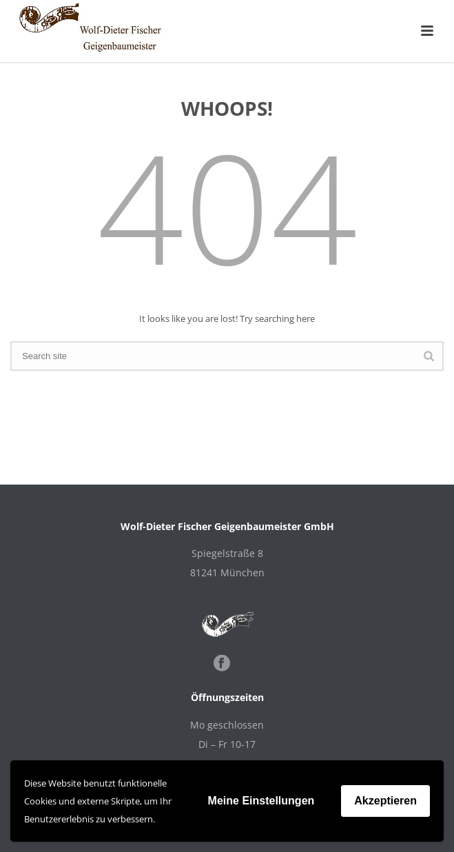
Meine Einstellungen (261, 801)
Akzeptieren (385, 801)
